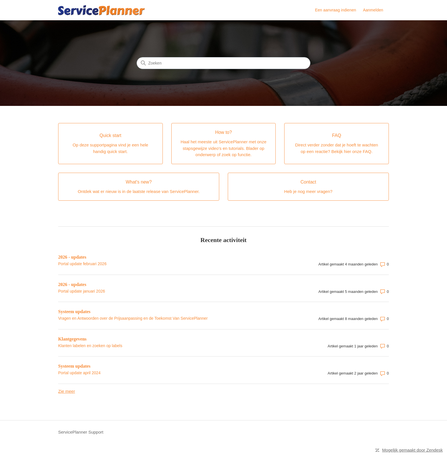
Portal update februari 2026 (82, 263)
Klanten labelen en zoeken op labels (90, 345)
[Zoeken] (223, 63)
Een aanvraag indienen (335, 10)
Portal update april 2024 (79, 373)
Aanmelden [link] (373, 10)
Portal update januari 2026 (81, 291)
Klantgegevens (72, 339)
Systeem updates (74, 311)
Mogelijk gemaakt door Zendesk (412, 450)
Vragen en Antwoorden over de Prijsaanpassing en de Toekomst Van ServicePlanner (133, 318)
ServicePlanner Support (80, 432)
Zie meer (66, 391)
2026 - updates (72, 257)
